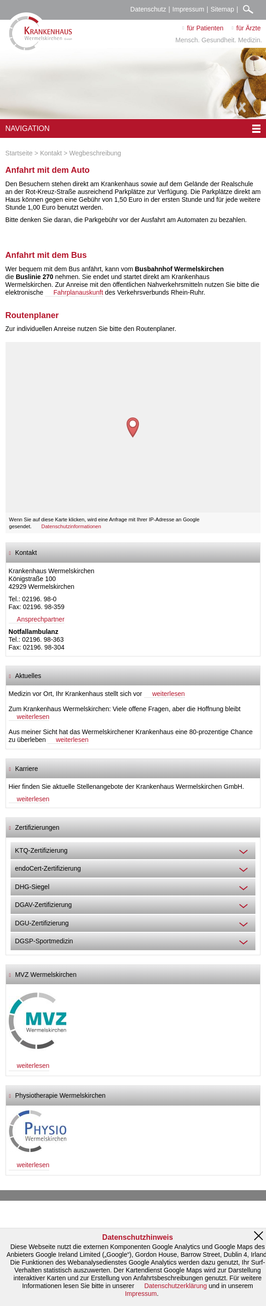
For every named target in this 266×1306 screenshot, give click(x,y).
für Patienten (205, 28)
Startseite (19, 153)
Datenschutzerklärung (175, 1285)
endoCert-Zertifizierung (48, 868)
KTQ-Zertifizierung (41, 850)
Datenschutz (148, 9)
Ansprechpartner (41, 619)
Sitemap (222, 9)
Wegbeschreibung (95, 153)
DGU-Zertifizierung (42, 923)
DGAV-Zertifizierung (43, 904)
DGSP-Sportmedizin (44, 941)
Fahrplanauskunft (78, 292)
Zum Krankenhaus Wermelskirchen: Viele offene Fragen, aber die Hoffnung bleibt (125, 709)
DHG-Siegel (32, 886)
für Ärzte (249, 28)
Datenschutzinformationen (71, 526)
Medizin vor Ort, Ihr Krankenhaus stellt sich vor (75, 693)
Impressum (188, 9)
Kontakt (51, 153)
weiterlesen (168, 693)
